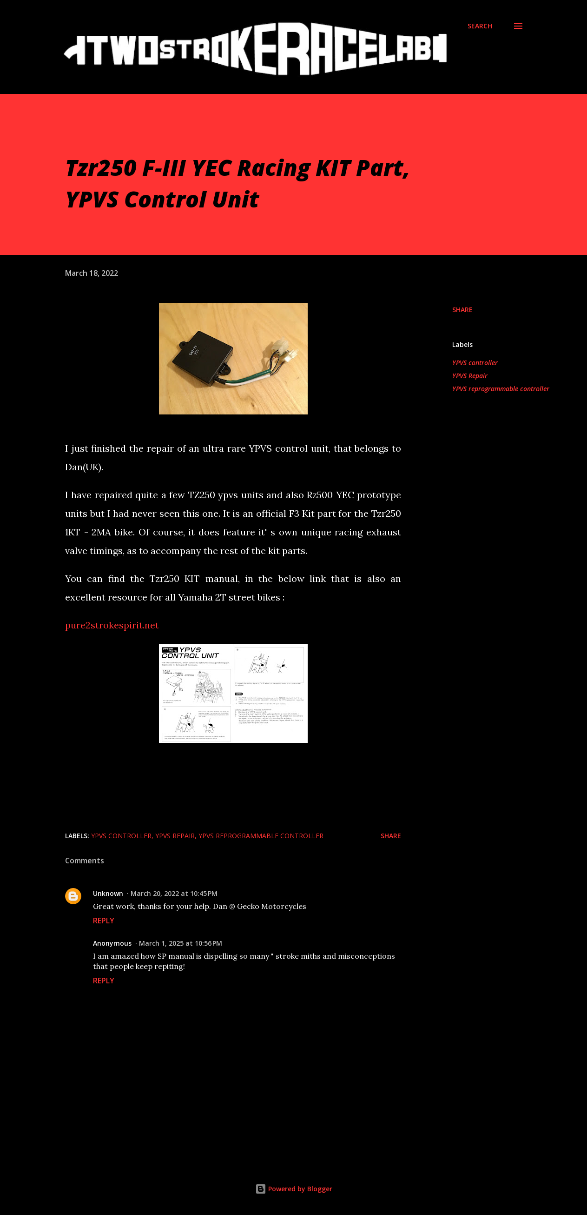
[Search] (480, 26)
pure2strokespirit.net (112, 625)
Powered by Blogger (293, 1188)
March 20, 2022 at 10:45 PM (174, 893)
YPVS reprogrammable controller (500, 388)
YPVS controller (475, 362)
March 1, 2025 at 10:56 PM (180, 943)
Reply (103, 920)
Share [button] (462, 309)
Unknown (108, 893)
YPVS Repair (470, 375)
